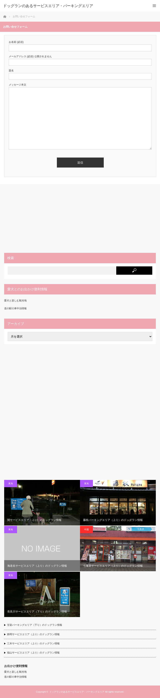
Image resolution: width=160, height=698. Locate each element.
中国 (86, 529)
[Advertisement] (80, 218)
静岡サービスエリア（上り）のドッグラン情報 (33, 634)
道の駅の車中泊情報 (15, 308)
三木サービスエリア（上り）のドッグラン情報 (33, 643)
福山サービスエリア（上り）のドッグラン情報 (33, 652)
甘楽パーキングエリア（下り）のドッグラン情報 (34, 624)
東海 (10, 483)
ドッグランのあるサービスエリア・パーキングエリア (76, 692)
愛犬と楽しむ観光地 (15, 300)
